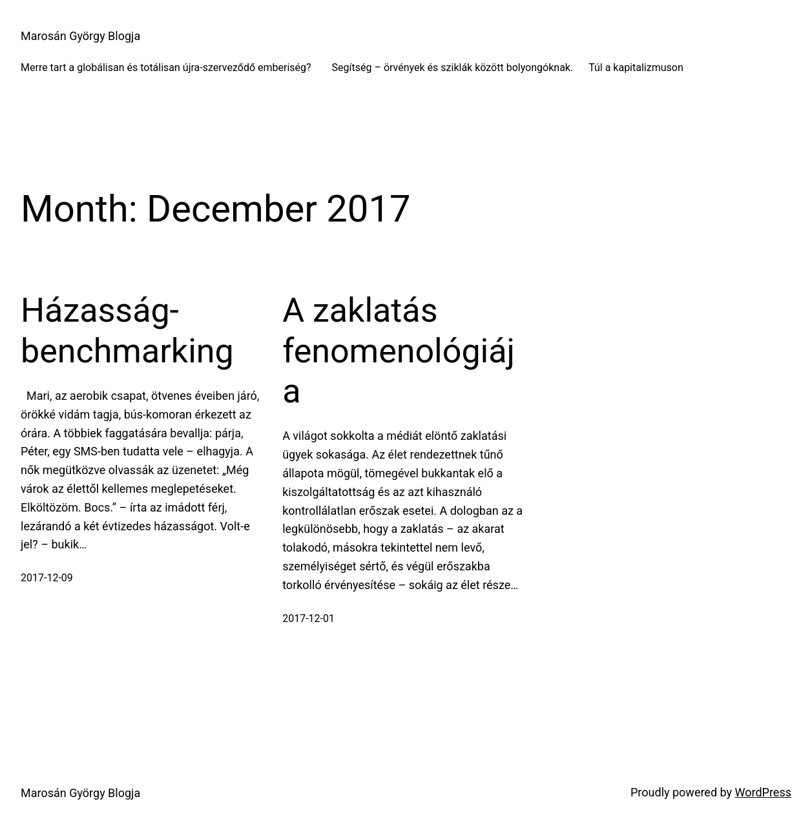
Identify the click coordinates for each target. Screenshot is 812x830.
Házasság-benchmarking (127, 330)
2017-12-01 (308, 618)
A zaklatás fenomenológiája (398, 351)
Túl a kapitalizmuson (635, 67)
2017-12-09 (47, 578)
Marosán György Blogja (80, 36)
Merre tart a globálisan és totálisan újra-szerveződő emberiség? (169, 67)
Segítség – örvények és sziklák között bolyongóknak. (453, 67)
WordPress (763, 792)
